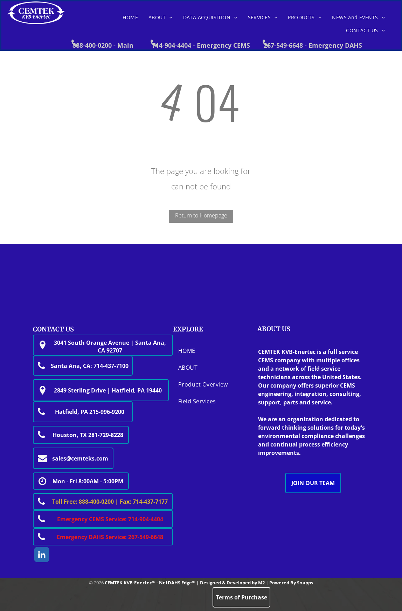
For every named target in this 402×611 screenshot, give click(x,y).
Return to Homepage (201, 215)
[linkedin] (41, 555)
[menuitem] (130, 17)
